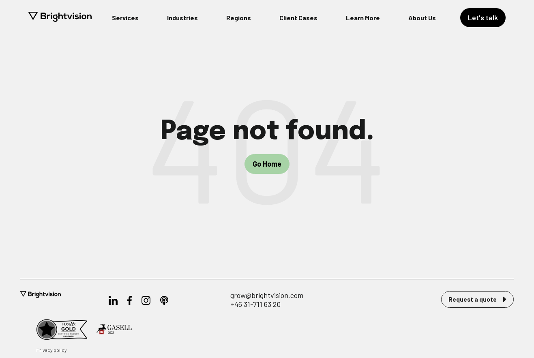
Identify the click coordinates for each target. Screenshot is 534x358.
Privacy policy (51, 350)
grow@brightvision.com (266, 295)
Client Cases (298, 17)
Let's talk (483, 17)
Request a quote (477, 299)
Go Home (267, 163)
